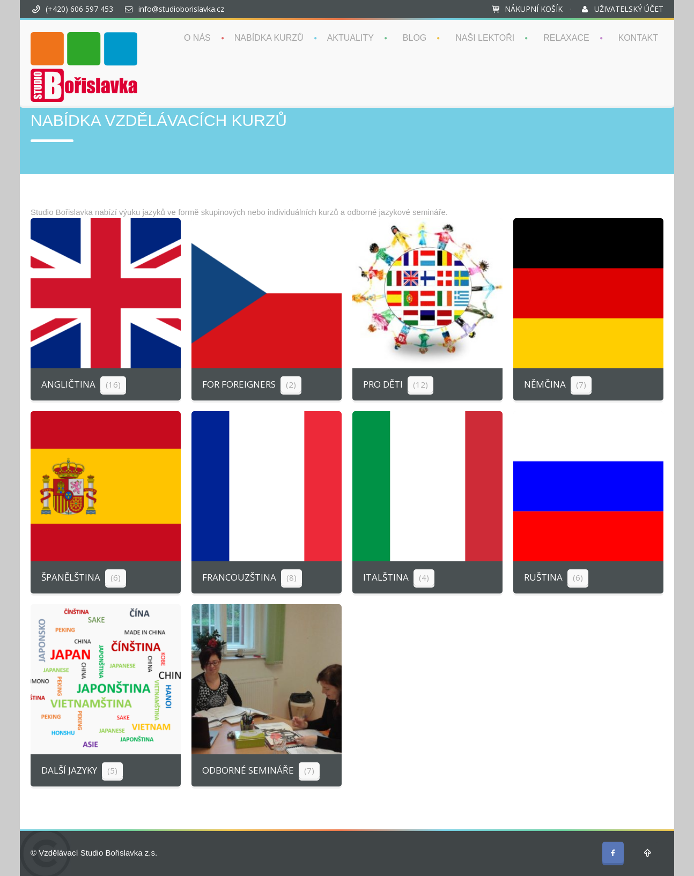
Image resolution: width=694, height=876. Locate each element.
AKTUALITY (350, 37)
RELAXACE (566, 37)
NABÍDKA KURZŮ (269, 37)
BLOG (414, 37)
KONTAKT (638, 37)
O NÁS (197, 37)
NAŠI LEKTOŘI (484, 37)
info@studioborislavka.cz (181, 9)
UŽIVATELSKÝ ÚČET (628, 9)
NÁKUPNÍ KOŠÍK (534, 9)
